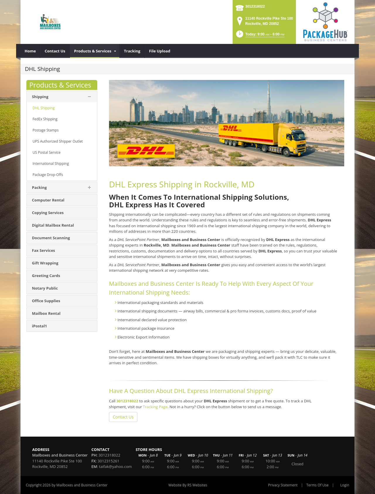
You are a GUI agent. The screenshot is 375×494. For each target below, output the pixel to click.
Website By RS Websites (187, 485)
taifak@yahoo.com (115, 466)
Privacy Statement (283, 485)
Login (344, 485)
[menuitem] (30, 51)
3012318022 (255, 6)
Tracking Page (155, 406)
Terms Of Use (317, 485)
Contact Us (123, 417)
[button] (259, 36)
